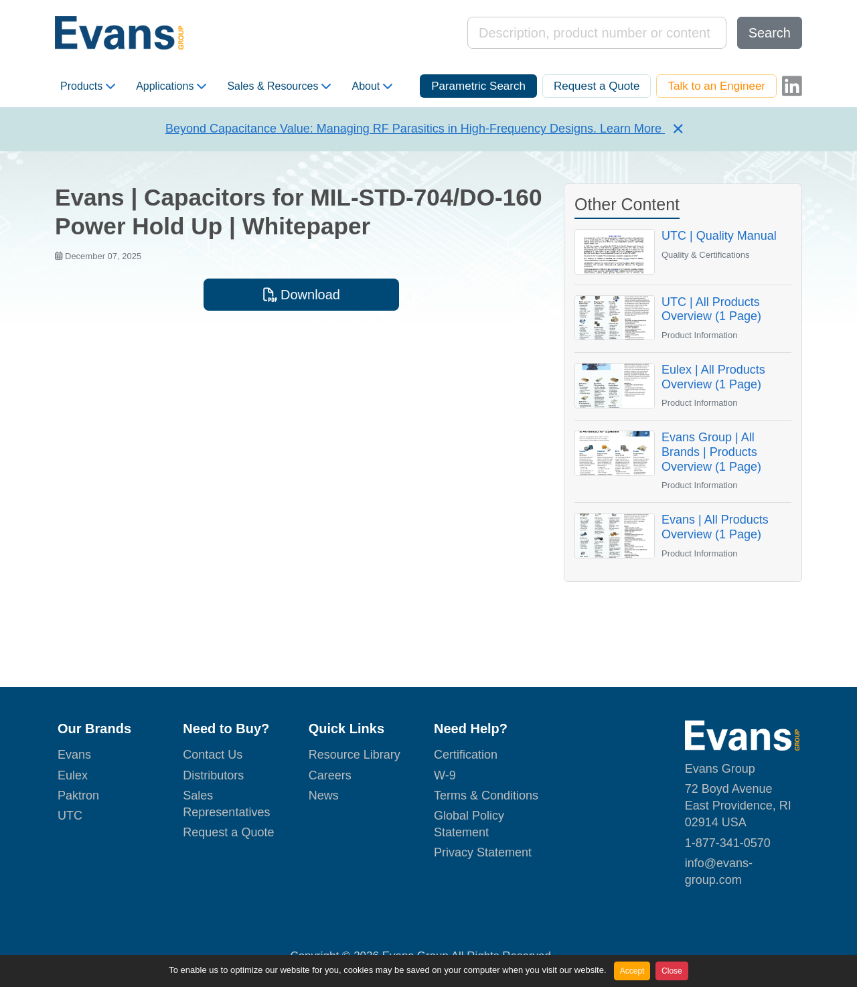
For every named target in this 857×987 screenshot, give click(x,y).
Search (770, 32)
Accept (632, 971)
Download (301, 294)
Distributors (213, 775)
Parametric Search (478, 86)
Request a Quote (597, 86)
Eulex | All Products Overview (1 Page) (713, 377)
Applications (171, 86)
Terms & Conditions (486, 795)
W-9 (445, 775)
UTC (70, 815)
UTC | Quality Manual (719, 235)
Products (87, 86)
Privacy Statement (483, 852)
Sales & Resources (279, 86)
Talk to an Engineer (716, 86)
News (324, 795)
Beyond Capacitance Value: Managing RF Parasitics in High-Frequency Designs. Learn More (415, 128)
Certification (465, 754)
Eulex (73, 775)
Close (671, 971)
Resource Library (354, 754)
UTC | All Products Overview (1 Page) (711, 309)
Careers (330, 775)
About (372, 86)
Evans (74, 754)
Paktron (78, 795)
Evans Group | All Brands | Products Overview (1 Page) (711, 452)
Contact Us (212, 754)
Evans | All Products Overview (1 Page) (715, 527)
